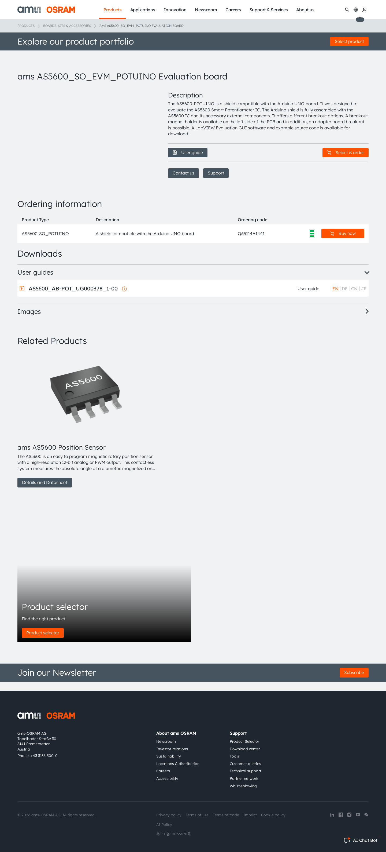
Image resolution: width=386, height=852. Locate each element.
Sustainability (168, 756)
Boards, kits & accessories (67, 26)
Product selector (42, 642)
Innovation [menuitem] (175, 9)
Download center (245, 749)
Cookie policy (273, 815)
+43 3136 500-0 (44, 755)
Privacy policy (168, 815)
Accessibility (167, 778)
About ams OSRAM (176, 733)
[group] (86, 429)
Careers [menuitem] (233, 9)
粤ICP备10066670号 (173, 834)
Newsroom (166, 741)
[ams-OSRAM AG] (46, 9)
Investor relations (172, 749)
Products (26, 26)
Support (216, 173)
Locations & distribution (177, 763)
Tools (234, 756)
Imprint (250, 815)
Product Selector (244, 741)
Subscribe (354, 681)
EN (335, 298)
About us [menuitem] (305, 9)
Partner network (244, 778)
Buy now (343, 242)
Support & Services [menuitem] (269, 9)
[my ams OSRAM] (364, 10)
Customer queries (245, 763)
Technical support (245, 771)
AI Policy (164, 824)
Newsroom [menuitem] (206, 9)
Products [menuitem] (112, 9)
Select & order (345, 152)
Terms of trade (226, 815)
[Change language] (355, 10)
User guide (188, 152)
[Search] (347, 10)
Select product (349, 41)
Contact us (183, 173)
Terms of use (197, 815)
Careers (163, 771)
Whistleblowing (243, 786)
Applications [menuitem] (142, 9)
